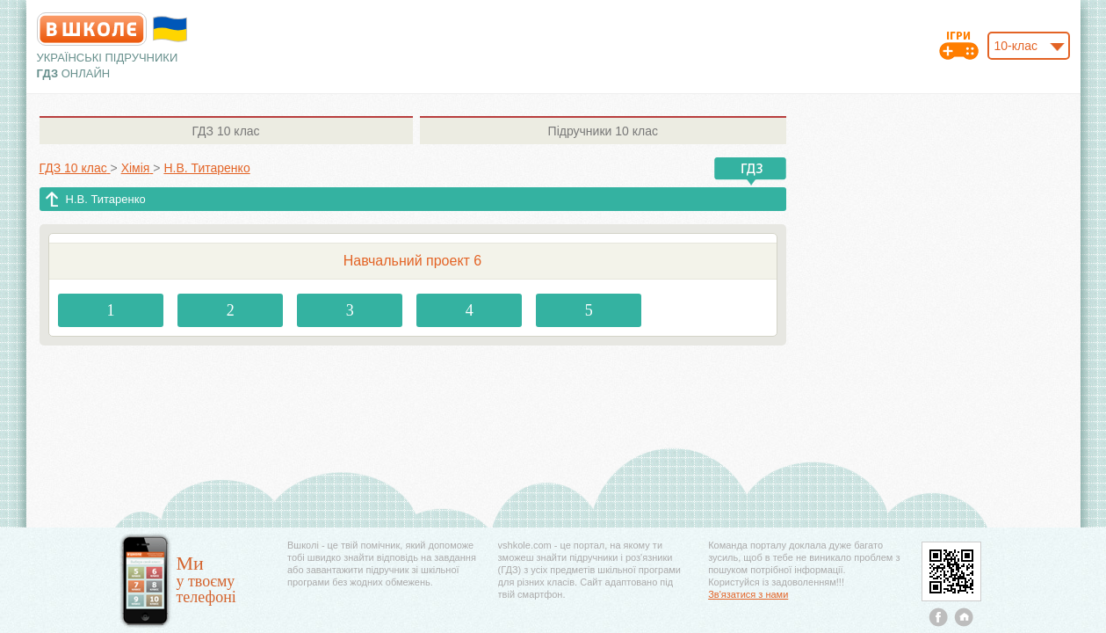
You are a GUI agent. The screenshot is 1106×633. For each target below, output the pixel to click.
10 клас (225, 131)
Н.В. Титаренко (106, 199)
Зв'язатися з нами (748, 594)
